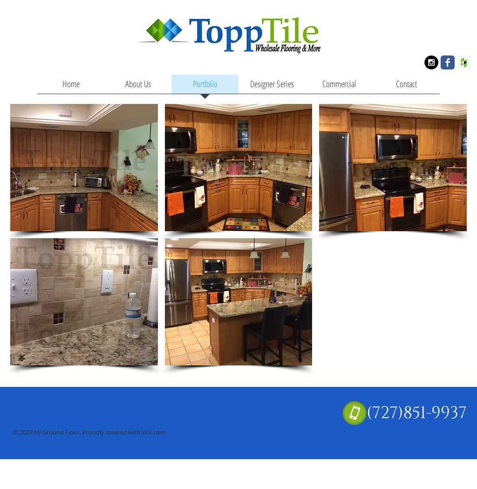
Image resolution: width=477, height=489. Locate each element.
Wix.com (153, 432)
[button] (84, 167)
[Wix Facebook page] (448, 62)
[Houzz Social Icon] (464, 62)
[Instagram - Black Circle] (431, 62)
